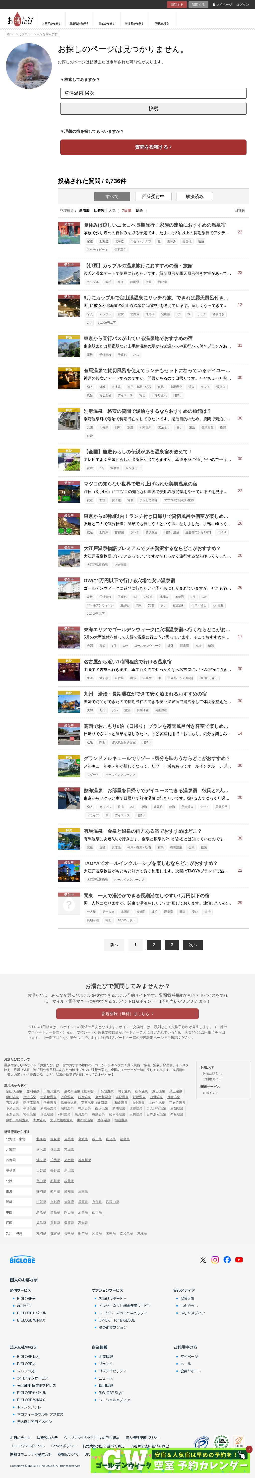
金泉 (191, 847)
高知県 (83, 1223)
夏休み (171, 241)
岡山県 (69, 1212)
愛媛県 (69, 1223)
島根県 (55, 1212)
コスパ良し (198, 605)
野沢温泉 (139, 1097)
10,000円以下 (96, 613)
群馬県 (55, 1149)
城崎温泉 (67, 1108)
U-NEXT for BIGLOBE (117, 1320)
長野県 (55, 1170)
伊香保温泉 (48, 1097)
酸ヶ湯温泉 (117, 1114)
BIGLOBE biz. (28, 1356)
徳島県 (41, 1223)
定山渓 (165, 314)
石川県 (55, 1181)
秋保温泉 (141, 1091)
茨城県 (69, 1149)
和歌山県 (112, 1202)
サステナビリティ (113, 1370)
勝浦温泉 (118, 1108)
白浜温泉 (101, 1108)
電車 (130, 500)
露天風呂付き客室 (124, 742)
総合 (139, 210)
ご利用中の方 (185, 1347)
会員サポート (191, 1370)
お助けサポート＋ (113, 1298)
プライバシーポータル (27, 1445)
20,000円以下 (208, 678)
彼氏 (108, 282)
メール (186, 1363)
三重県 (83, 1191)
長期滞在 (120, 249)
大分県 (103, 427)
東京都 (69, 1160)
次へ (193, 945)
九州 (90, 427)
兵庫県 (116, 386)
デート (204, 806)
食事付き (218, 314)
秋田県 (97, 1139)
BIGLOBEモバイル (31, 1312)
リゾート (93, 774)
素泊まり (164, 427)
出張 (133, 678)
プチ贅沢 (120, 564)
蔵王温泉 (175, 1091)
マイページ (222, 4)
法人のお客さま (24, 1347)
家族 (90, 241)
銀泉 (204, 847)
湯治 (192, 427)
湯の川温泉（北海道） (80, 1091)
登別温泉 (32, 1091)
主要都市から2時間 (198, 532)
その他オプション (113, 1327)
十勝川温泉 (52, 1091)
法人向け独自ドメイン (34, 1421)
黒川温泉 (81, 1114)
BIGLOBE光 (26, 1298)
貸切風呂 (105, 395)
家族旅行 (179, 605)
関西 (102, 742)
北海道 (103, 241)
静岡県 (134, 282)
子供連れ (105, 354)
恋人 (90, 314)
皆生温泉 (29, 1114)
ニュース (106, 1378)
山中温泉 (138, 1103)
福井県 (69, 1181)
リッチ (201, 314)
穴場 (151, 605)
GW (204, 596)
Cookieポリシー (64, 1445)
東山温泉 (158, 1091)
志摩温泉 (39, 1120)
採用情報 (106, 1385)
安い (180, 427)
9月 (179, 314)
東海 (121, 282)
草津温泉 (29, 1097)
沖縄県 (142, 1233)
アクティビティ (97, 249)
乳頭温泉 (107, 1091)
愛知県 (103, 678)
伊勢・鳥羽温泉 (17, 1120)
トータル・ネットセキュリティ (123, 1312)
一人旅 (91, 911)
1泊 (89, 322)
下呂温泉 (12, 1108)
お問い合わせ (20, 1437)
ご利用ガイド (212, 1079)
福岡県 (41, 1233)
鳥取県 (41, 1212)
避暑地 (187, 241)
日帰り (177, 395)
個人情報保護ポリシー (143, 1437)
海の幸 (162, 282)
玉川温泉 (135, 1114)
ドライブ (93, 815)
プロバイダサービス (33, 1378)
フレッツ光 (26, 1370)
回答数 (99, 210)
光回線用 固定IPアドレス (36, 1385)
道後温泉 (135, 1108)
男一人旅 (108, 911)
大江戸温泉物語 (97, 564)
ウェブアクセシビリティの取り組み (92, 1437)
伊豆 (149, 282)
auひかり (24, 1305)
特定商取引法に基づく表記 (104, 1445)
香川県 (55, 1223)
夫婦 (90, 645)
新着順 (84, 210)
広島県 (83, 1212)
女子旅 (116, 500)
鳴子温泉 (124, 1091)
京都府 (55, 1202)
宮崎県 (111, 1233)
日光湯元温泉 (156, 1114)
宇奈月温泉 (177, 1103)
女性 (102, 500)
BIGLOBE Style (111, 1392)
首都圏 (119, 532)
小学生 (148, 596)
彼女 (121, 314)
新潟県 (69, 1170)
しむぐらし (189, 1305)
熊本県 (83, 1233)
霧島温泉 (98, 1114)
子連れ (122, 354)
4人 (135, 596)
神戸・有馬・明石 (139, 386)
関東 (139, 605)
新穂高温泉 (48, 1108)
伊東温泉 (50, 1103)
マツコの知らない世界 (179, 500)
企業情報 (100, 1347)
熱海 (172, 806)
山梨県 (41, 1170)
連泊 (201, 241)
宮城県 (83, 1139)
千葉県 (55, 1160)
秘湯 (211, 645)
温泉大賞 (187, 1298)
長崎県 (69, 1233)
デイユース (125, 395)
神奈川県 (84, 1160)
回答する (177, 4)
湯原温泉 (46, 1114)
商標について (68, 1454)
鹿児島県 (126, 1233)
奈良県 (97, 1202)
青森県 (55, 1139)
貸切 (142, 395)
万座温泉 (67, 1097)
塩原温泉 (122, 1097)
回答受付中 (153, 196)
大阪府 (69, 1202)
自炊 (90, 435)
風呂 (90, 395)
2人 (101, 468)
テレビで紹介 (149, 500)
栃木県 (41, 1149)
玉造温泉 (12, 1114)
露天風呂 (221, 806)
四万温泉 (84, 1097)
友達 (90, 468)
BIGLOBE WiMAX (31, 1320)
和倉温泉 (121, 1103)
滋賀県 (41, 1202)
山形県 (111, 1139)
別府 (118, 427)
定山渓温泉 (14, 1091)
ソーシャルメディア (114, 1399)
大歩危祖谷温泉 (61, 1120)
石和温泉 (12, 1103)
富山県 (41, 1181)
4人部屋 (218, 605)
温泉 (191, 386)
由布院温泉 (85, 1120)
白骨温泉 (156, 1097)
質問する (198, 4)
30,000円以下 (107, 322)
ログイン (242, 4)
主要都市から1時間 (180, 678)
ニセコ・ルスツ (140, 241)
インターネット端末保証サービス (125, 1305)
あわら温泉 (157, 1103)
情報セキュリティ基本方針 (31, 1454)
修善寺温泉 (69, 1103)
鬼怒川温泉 (103, 1097)
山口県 (97, 1212)
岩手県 (69, 1139)
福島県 (125, 1139)
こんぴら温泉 (156, 1108)
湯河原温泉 (31, 1103)
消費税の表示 (47, 1437)
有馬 (161, 386)
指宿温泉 (121, 1120)
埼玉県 (41, 1160)
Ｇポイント (210, 1093)
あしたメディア (193, 1312)
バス (136, 354)
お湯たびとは (212, 1073)
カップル (93, 282)
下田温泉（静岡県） (95, 1103)
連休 (171, 645)
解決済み (195, 196)
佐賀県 (55, 1233)
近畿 (102, 386)
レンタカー (133, 468)
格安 (223, 427)
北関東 (103, 532)
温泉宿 (220, 386)
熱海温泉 (187, 806)
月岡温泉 (173, 1097)
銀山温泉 (12, 1097)
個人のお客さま (24, 1280)
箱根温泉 (176, 1114)
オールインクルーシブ (120, 774)
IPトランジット (29, 1407)
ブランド (106, 1363)
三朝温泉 (176, 1108)
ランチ (205, 386)
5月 (193, 596)
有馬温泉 (176, 386)
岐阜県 (55, 1191)
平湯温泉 (29, 1108)
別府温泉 (146, 427)
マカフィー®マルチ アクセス (40, 1414)
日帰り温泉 (159, 395)
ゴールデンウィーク (100, 605)
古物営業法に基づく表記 (149, 1445)
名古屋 (119, 678)
